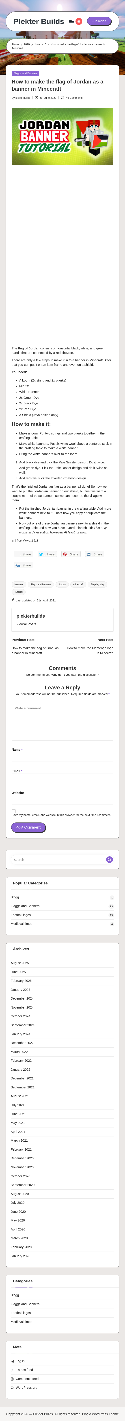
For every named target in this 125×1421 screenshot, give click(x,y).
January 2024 (20, 1034)
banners (19, 584)
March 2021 (19, 1140)
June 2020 (18, 1211)
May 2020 (18, 1220)
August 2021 (20, 1096)
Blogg (15, 897)
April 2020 (18, 1229)
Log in (20, 1361)
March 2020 (19, 1238)
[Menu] (71, 21)
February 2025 (21, 980)
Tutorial (19, 591)
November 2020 (22, 1167)
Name (17, 749)
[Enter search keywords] (62, 859)
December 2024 (22, 998)
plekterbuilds (31, 616)
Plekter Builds (38, 21)
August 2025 (20, 963)
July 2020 (18, 1202)
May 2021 (18, 1123)
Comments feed (27, 1379)
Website (18, 793)
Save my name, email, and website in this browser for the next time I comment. (61, 815)
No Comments (71, 97)
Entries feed (24, 1370)
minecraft (78, 584)
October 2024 (20, 1016)
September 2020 (23, 1185)
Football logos (21, 915)
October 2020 (20, 1176)
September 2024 (23, 1025)
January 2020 (20, 1256)
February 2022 (21, 1060)
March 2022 (19, 1052)
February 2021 (21, 1149)
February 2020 (21, 1247)
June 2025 (18, 972)
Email (17, 771)
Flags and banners (41, 584)
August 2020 (20, 1194)
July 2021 (18, 1105)
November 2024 (22, 1007)
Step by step (97, 584)
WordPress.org (26, 1387)
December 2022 (22, 1043)
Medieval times (21, 923)
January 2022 (20, 1069)
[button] (99, 21)
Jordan (62, 584)
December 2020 (22, 1158)
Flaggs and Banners (25, 73)
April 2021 (18, 1132)
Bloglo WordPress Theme (100, 1414)
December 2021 (22, 1078)
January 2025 (20, 989)
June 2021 (18, 1114)
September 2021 (23, 1087)
